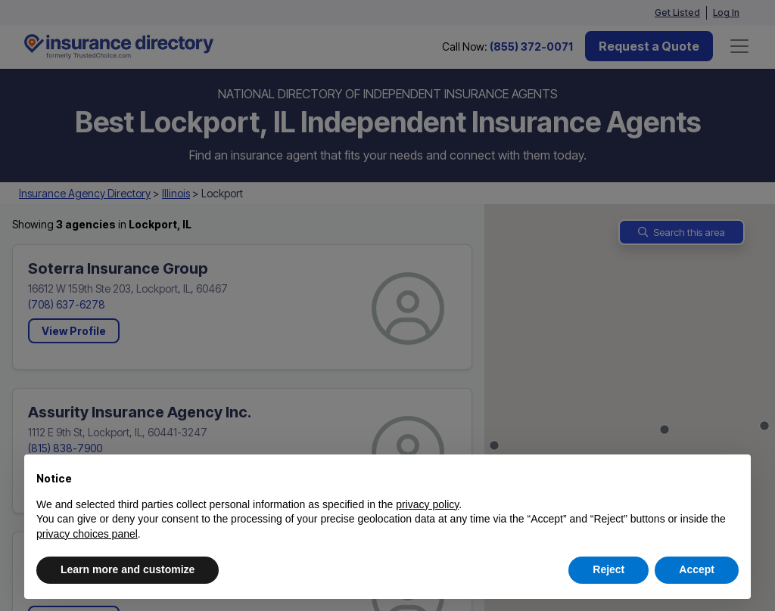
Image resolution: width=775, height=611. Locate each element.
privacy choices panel (87, 534)
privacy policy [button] (427, 504)
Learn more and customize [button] (128, 569)
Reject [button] (608, 569)
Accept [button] (696, 569)
